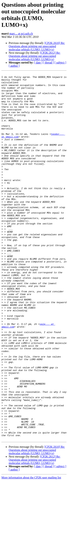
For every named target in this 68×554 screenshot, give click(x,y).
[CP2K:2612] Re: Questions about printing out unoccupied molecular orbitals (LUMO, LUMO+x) (34, 56)
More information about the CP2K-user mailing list (31, 550)
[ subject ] (60, 62)
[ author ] (14, 65)
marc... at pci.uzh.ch (21, 33)
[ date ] (38, 62)
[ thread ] (48, 62)
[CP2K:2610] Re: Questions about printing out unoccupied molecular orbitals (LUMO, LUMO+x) (37, 46)
